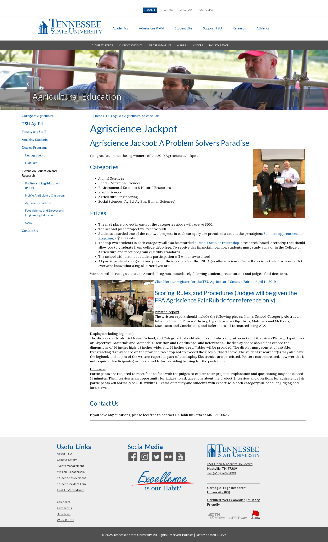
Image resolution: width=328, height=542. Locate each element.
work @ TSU (65, 520)
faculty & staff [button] (218, 45)
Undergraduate (35, 155)
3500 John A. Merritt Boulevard (229, 464)
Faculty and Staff (34, 131)
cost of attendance (70, 490)
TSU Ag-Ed (32, 123)
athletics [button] (262, 28)
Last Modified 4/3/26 (211, 535)
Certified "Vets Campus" (226, 500)
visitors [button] (198, 45)
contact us (64, 508)
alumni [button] (181, 45)
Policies (187, 535)
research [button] (239, 28)
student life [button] (183, 28)
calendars (63, 502)
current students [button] (130, 45)
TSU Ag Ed (113, 116)
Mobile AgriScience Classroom (45, 195)
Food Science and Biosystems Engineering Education (44, 213)
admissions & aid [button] (151, 28)
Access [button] (168, 10)
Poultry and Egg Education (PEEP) (42, 186)
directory (186, 9)
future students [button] (102, 45)
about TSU (64, 453)
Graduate (31, 163)
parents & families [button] (160, 45)
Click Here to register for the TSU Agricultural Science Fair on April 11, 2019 (215, 281)
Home (97, 116)
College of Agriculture (38, 116)
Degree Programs (34, 147)
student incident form (72, 484)
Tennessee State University (70, 25)
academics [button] (120, 28)
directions (63, 514)
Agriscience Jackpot (38, 203)
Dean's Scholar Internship (218, 243)
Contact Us (30, 230)
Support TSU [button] (212, 28)
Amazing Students (35, 139)
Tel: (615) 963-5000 (221, 473)
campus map (206, 9)
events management (70, 465)
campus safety (67, 459)
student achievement (71, 478)
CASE (29, 222)
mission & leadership (71, 471)
